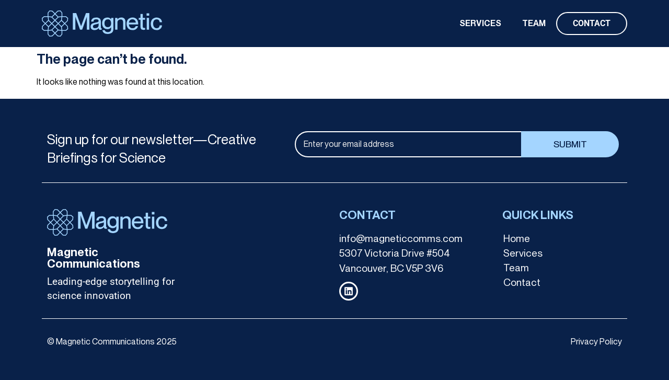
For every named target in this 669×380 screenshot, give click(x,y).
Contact (521, 283)
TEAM (534, 23)
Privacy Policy (596, 342)
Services (523, 253)
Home (516, 239)
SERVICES (480, 23)
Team (516, 268)
